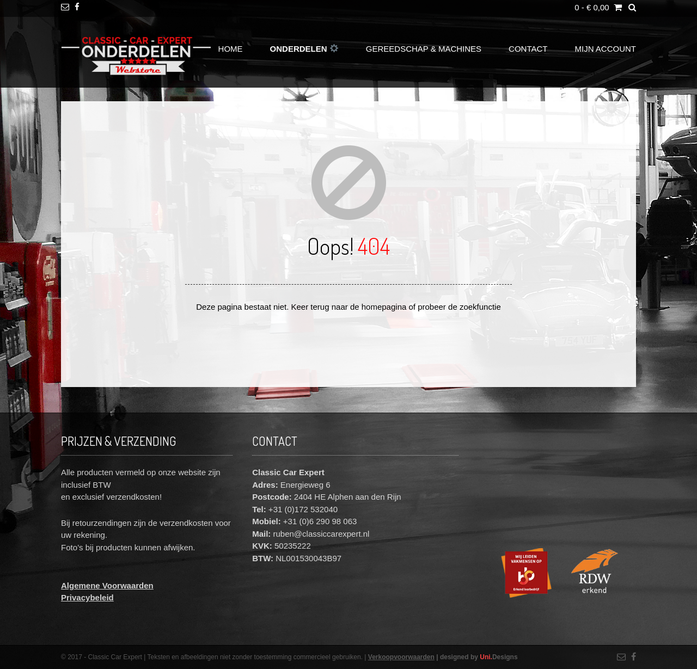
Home (230, 48)
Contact (528, 48)
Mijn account (606, 48)
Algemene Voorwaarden (107, 585)
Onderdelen (304, 48)
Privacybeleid (87, 597)
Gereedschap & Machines (423, 48)
